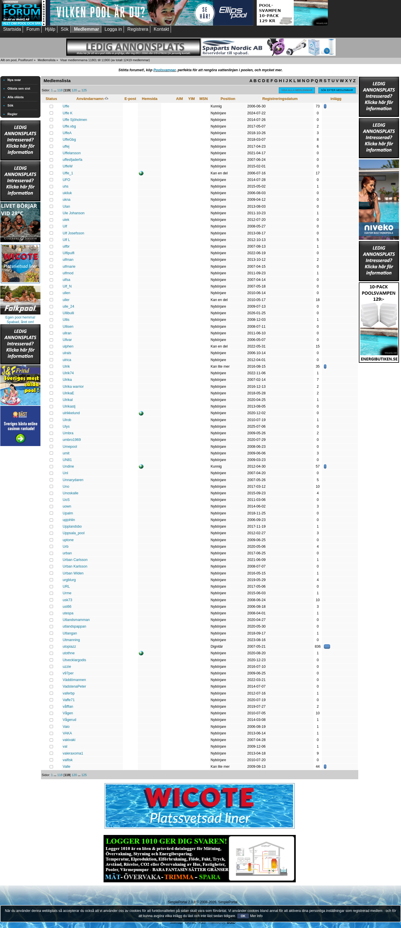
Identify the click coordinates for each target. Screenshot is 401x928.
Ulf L (66, 240)
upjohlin (69, 520)
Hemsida (149, 99)
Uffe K (68, 113)
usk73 (67, 600)
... (55, 90)
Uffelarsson (72, 153)
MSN (203, 99)
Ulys (66, 427)
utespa (68, 613)
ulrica (67, 360)
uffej (66, 146)
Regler (12, 114)
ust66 (67, 607)
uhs (66, 186)
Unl (65, 473)
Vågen (68, 713)
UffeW (68, 166)
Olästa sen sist (18, 88)
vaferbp (69, 693)
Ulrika (67, 380)
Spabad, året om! (20, 322)
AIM (179, 99)
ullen (66, 293)
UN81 (67, 460)
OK (243, 916)
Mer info (256, 916)
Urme (67, 593)
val (65, 746)
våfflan (68, 707)
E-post (130, 99)
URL (66, 586)
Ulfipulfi (69, 253)
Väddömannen (74, 680)
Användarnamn (92, 99)
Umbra (68, 433)
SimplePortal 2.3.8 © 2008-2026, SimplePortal (202, 902)
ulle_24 (68, 306)
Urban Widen (73, 573)
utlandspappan (74, 626)
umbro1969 (72, 440)
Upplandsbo (72, 526)
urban (67, 553)
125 (84, 90)
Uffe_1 (68, 173)
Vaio (66, 727)
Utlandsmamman (76, 620)
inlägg (335, 99)
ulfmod (68, 273)
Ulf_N (67, 286)
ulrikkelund (71, 413)
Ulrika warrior (73, 387)
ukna (67, 200)
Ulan (66, 206)
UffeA (67, 133)
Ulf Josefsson (73, 233)
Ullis (66, 320)
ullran (67, 333)
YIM (191, 99)
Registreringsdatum (280, 99)
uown (67, 506)
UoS (66, 500)
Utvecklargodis (74, 660)
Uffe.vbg (69, 126)
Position (228, 99)
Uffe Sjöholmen (75, 120)
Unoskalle (71, 493)
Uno (66, 487)
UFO (66, 180)
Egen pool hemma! (20, 317)
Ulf (65, 226)
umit (66, 453)
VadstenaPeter (74, 686)
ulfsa (66, 280)
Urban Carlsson (75, 560)
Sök (10, 105)
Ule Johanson (74, 213)
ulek (66, 220)
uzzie (67, 667)
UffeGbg (69, 140)
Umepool (70, 447)
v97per (68, 673)
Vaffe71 (69, 700)
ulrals (67, 353)
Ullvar (67, 340)
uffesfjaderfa (72, 160)
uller (66, 300)
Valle (67, 767)
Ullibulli (68, 313)
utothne (69, 653)
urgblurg (69, 580)
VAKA (67, 733)
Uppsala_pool (74, 533)
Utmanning (71, 640)
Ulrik (66, 366)
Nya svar (14, 80)
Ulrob (67, 420)
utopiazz (69, 647)
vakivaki (69, 740)
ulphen (68, 346)
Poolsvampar (164, 70)
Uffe (66, 106)
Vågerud (69, 720)
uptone (68, 540)
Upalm (68, 513)
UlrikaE (68, 393)
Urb (66, 547)
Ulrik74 (68, 373)
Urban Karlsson (75, 566)
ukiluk (67, 193)
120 (74, 90)
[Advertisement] (20, 533)
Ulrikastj (69, 406)
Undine (68, 466)
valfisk (68, 760)
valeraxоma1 (73, 753)
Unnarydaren (73, 480)
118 (60, 90)
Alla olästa (15, 97)
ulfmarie (69, 267)
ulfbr (66, 246)
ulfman (68, 260)
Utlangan (70, 633)
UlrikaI (68, 400)
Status (51, 99)
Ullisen (68, 327)
